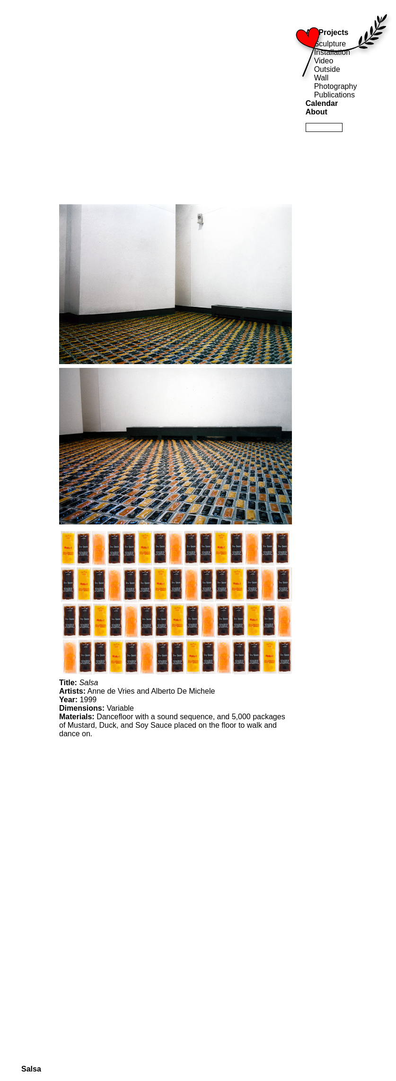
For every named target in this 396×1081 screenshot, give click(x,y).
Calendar (322, 103)
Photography (335, 86)
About (316, 112)
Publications (334, 95)
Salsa (31, 1069)
